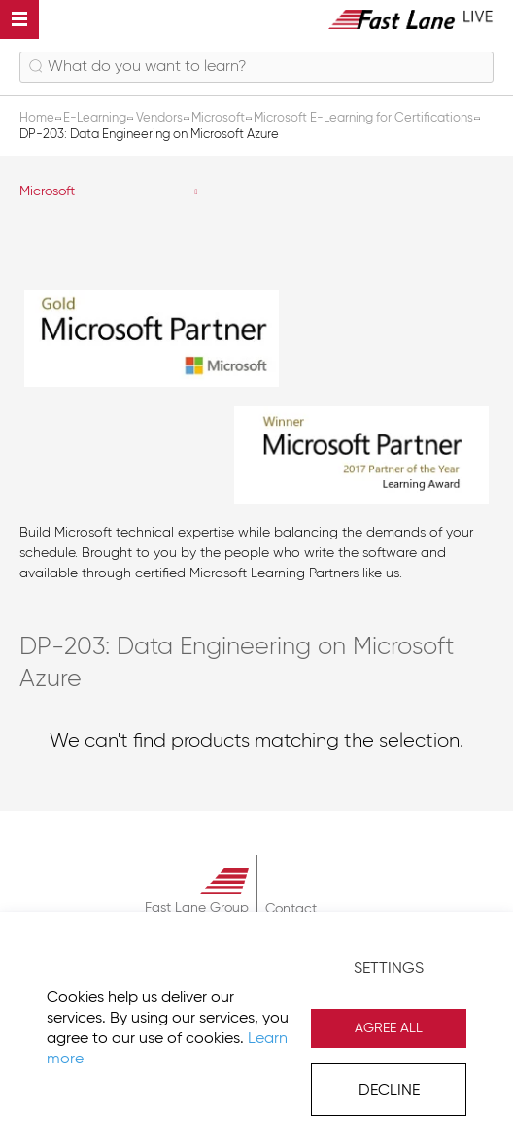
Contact (291, 909)
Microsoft (47, 191)
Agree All (389, 1028)
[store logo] (411, 19)
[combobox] (256, 67)
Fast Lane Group (197, 908)
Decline (389, 1090)
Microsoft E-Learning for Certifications (365, 118)
